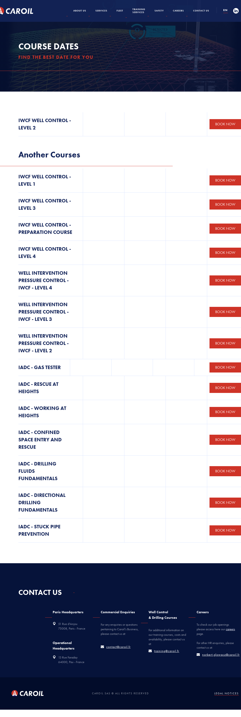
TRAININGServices (138, 11)
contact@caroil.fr (118, 647)
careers (230, 629)
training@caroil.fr (166, 651)
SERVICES (101, 10)
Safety (159, 10)
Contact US (201, 10)
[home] (18, 11)
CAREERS (178, 10)
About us (79, 10)
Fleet (120, 10)
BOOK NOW (225, 124)
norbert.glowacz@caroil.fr (221, 655)
